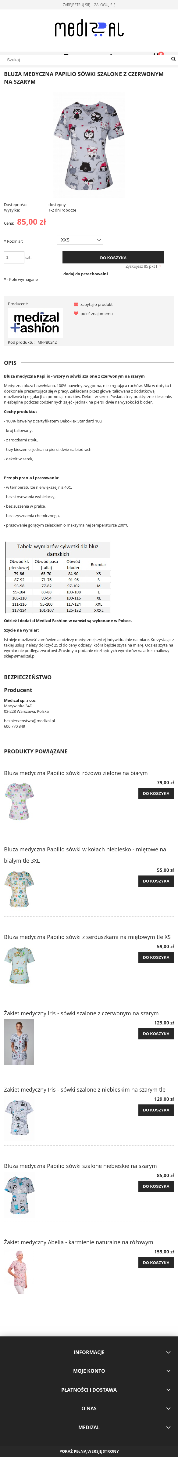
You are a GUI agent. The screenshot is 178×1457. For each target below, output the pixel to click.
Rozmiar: (13, 241)
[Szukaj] (173, 59)
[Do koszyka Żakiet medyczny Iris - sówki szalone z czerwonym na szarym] (156, 1034)
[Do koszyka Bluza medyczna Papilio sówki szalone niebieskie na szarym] (156, 1186)
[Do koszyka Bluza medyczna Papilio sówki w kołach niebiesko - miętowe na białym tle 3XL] (156, 881)
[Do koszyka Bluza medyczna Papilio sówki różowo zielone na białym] (156, 793)
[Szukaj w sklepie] (89, 60)
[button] (92, 304)
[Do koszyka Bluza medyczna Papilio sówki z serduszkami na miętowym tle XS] (156, 957)
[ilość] (14, 257)
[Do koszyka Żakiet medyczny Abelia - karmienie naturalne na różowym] (156, 1263)
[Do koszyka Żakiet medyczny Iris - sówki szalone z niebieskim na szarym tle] (156, 1110)
